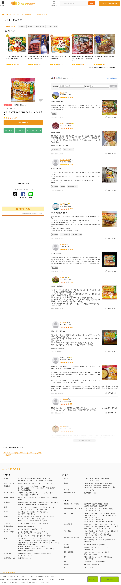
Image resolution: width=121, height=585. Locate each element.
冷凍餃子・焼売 (23, 482)
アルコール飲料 (9, 512)
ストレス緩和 (52, 560)
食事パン (27, 463)
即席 (5, 487)
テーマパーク (88, 459)
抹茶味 (51, 562)
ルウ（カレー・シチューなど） (44, 473)
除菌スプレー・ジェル (91, 508)
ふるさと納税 (88, 539)
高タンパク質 (98, 558)
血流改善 (103, 560)
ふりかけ (42, 478)
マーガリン (33, 461)
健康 (52, 558)
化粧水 (108, 520)
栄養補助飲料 (22, 531)
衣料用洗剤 (87, 484)
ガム (44, 499)
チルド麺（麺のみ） (43, 492)
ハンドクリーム (101, 518)
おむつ (86, 515)
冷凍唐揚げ (33, 482)
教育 (65, 542)
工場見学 (97, 461)
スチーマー (93, 528)
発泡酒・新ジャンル (30, 512)
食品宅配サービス (9, 538)
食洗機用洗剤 (103, 486)
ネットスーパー (30, 538)
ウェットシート (111, 506)
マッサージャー (104, 528)
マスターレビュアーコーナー (27, 536)
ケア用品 (66, 525)
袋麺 (41, 489)
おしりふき (93, 515)
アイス (33, 504)
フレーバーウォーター (39, 519)
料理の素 (21, 473)
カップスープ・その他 (25, 489)
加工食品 (7, 466)
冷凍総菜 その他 (44, 482)
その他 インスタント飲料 (45, 529)
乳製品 (6, 458)
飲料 (5, 519)
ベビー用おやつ (100, 511)
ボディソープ (94, 494)
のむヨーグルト (23, 461)
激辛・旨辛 (35, 562)
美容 (115, 558)
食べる (7, 455)
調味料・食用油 (9, 478)
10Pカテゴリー (7, 558)
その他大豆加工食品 (24, 470)
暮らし (66, 537)
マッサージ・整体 (101, 532)
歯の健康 (43, 560)
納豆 (42, 468)
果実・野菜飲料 (43, 523)
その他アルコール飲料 (44, 516)
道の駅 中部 (97, 465)
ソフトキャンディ (48, 497)
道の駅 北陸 (108, 463)
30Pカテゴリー (19, 558)
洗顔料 (86, 494)
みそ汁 (36, 489)
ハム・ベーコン (40, 466)
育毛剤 (102, 525)
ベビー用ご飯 (88, 511)
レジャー (66, 458)
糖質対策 (59, 558)
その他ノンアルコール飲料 (26, 516)
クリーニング (97, 537)
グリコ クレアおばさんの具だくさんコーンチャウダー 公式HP (22, 253)
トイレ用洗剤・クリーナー (92, 491)
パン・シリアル (9, 463)
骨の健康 (5, 560)
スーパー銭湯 (105, 459)
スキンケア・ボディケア (71, 518)
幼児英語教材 (100, 542)
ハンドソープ (105, 494)
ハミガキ (87, 498)
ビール (20, 512)
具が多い (22, 26)
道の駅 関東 (88, 465)
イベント (66, 470)
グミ (28, 499)
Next (114, 49)
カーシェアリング (90, 547)
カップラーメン (23, 487)
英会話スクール (89, 542)
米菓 (45, 501)
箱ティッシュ (88, 504)
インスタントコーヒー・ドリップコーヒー (31, 527)
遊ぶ (66, 455)
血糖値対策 (34, 560)
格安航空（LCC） (97, 545)
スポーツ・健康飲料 (24, 521)
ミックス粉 (28, 473)
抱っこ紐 (87, 513)
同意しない (92, 579)
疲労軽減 (19, 560)
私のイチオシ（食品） (25, 534)
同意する (109, 579)
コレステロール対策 (74, 560)
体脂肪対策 (108, 558)
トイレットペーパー (90, 489)
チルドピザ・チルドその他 (26, 494)
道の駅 (66, 463)
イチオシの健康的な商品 (42, 534)
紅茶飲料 (53, 521)
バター (41, 461)
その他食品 (7, 533)
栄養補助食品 (22, 506)
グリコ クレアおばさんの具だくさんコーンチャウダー (30, 14)
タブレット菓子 (36, 499)
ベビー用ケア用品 (105, 515)
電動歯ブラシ (88, 529)
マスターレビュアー (43, 558)
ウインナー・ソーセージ (25, 466)
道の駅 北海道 (88, 463)
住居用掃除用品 (100, 506)
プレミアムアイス (42, 504)
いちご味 (23, 562)
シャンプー (87, 496)
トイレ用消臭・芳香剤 (106, 489)
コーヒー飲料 (31, 525)
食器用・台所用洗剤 (90, 486)
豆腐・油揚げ (50, 468)
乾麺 (46, 489)
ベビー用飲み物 (111, 511)
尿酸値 (16, 562)
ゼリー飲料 (53, 523)
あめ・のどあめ (36, 497)
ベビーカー (95, 513)
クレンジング (100, 520)
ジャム (48, 478)
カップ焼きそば (49, 487)
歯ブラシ (94, 498)
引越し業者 (87, 537)
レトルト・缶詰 (9, 473)
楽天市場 (8, 130)
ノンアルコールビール (41, 514)
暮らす (67, 481)
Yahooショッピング (33, 130)
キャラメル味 (59, 562)
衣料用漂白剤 (97, 484)
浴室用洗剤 (109, 502)
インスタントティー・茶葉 (26, 529)
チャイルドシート (106, 513)
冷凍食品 (7, 482)
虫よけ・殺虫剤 (110, 504)
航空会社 (66, 545)
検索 (91, 3)
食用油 (54, 478)
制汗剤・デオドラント (91, 525)
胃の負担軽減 (94, 560)
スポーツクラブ (89, 532)
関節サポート (112, 560)
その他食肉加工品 (23, 468)
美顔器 (86, 528)
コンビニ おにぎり (24, 509)
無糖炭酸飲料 (22, 523)
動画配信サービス (69, 473)
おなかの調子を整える (85, 558)
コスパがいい (39, 26)
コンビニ (7, 509)
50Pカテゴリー (30, 558)
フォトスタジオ (89, 470)
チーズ (39, 459)
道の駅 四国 (97, 467)
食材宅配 (21, 538)
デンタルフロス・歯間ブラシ (93, 500)
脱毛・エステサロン (90, 534)
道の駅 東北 (98, 463)
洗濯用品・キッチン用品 (71, 484)
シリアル (49, 463)
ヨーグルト (46, 459)
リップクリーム (89, 518)
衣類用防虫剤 (88, 506)
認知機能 (85, 560)
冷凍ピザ (21, 484)
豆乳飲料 (31, 531)
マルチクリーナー (106, 508)
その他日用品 (68, 504)
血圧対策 (26, 560)
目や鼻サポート (7, 562)
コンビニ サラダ (36, 509)
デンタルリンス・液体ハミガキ (94, 502)
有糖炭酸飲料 (32, 523)
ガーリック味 (69, 562)
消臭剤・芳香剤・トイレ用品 (73, 489)
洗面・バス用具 (68, 494)
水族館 (97, 459)
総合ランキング (11, 26)
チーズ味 (44, 562)
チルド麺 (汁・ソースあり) (26, 492)
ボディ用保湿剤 (89, 520)
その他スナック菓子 (36, 501)
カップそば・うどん (36, 487)
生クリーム (31, 459)
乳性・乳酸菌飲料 (42, 521)
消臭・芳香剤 (99, 504)
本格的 (30, 26)
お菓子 (6, 497)
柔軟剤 (106, 484)
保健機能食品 (8, 506)
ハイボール (41, 512)
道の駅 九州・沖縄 (109, 467)
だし (25, 478)
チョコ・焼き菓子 (23, 497)
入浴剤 (113, 494)
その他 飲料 (21, 525)
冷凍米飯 (53, 482)
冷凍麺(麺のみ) (43, 484)
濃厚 (29, 562)
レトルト (8, 14)
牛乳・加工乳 (22, 459)
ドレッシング (33, 478)
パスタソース (34, 475)
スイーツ (7, 504)
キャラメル (21, 499)
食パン (20, 463)
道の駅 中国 (88, 467)
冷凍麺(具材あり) (30, 484)
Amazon (19, 130)
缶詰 (26, 475)
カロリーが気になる (70, 558)
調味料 (20, 478)
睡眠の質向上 (62, 560)
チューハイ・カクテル (25, 514)
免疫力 (12, 560)
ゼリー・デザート (23, 504)
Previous (7, 49)
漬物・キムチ (35, 468)
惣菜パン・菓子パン (38, 463)
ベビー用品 (67, 511)
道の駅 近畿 (106, 465)
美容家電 (66, 527)
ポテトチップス (23, 501)
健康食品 (31, 506)
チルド (6, 492)
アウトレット (88, 461)
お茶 (33, 521)
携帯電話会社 (108, 537)
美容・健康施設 (68, 532)
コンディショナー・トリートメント (104, 496)
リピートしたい (52, 26)
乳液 (113, 520)
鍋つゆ (20, 480)
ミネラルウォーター (24, 519)
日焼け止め (87, 522)
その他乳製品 (49, 461)
